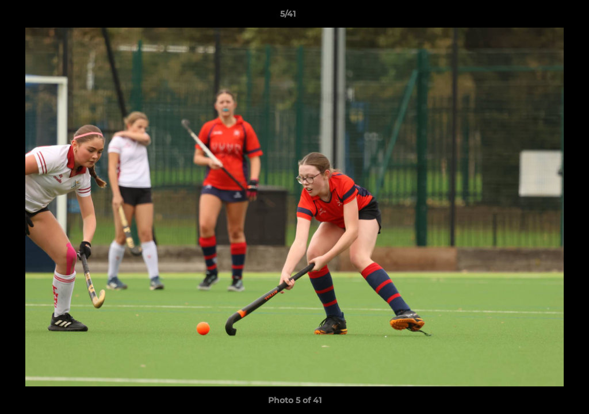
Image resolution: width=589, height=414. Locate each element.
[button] (541, 17)
